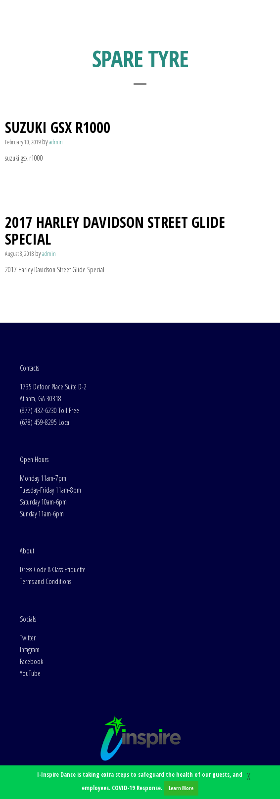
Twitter (28, 637)
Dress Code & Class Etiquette (53, 569)
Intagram (30, 649)
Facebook (31, 661)
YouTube (30, 673)
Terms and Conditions (45, 581)
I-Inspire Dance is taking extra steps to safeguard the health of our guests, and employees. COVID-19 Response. (139, 783)
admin (56, 142)
